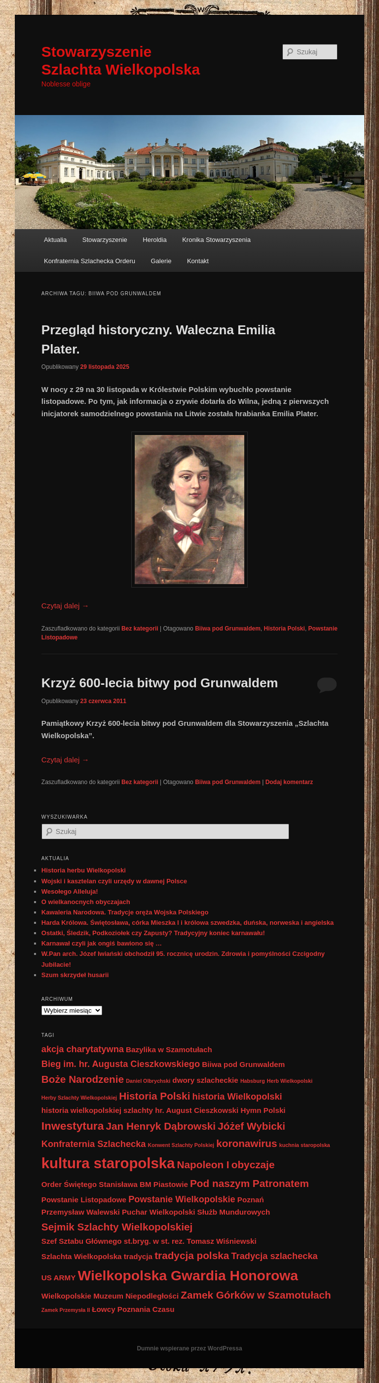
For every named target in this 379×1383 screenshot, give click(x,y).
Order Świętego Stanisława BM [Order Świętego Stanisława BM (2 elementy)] (96, 1184)
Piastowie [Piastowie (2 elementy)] (170, 1184)
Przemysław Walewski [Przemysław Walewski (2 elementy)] (80, 1212)
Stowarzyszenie (104, 239)
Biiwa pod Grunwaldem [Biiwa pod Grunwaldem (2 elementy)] (243, 1064)
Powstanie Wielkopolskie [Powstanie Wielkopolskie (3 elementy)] (181, 1199)
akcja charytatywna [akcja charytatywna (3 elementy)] (82, 1049)
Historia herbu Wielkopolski (83, 870)
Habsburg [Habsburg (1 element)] (252, 1081)
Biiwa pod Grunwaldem (228, 628)
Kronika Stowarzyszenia (216, 239)
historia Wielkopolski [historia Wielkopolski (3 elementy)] (237, 1096)
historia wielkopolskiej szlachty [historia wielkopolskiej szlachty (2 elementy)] (97, 1110)
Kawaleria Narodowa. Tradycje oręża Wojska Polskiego (125, 912)
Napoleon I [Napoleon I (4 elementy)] (203, 1164)
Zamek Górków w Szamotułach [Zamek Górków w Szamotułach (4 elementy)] (256, 1295)
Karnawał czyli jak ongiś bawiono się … (101, 943)
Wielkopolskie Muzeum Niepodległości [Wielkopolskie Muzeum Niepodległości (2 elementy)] (110, 1296)
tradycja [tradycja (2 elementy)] (138, 1256)
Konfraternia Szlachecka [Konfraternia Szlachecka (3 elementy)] (93, 1144)
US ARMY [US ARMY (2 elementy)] (58, 1277)
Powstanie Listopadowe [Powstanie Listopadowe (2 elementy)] (83, 1199)
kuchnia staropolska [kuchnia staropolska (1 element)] (304, 1145)
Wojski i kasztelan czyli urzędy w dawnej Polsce (114, 881)
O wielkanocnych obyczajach (85, 902)
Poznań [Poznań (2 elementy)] (250, 1199)
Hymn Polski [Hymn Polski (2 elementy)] (262, 1110)
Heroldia (154, 239)
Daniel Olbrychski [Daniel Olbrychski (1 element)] (148, 1081)
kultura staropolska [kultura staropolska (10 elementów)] (108, 1163)
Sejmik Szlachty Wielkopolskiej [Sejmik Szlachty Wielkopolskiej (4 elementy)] (117, 1226)
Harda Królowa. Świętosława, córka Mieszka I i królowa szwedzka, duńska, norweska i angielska (187, 922)
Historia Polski (284, 628)
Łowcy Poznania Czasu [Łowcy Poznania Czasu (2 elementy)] (133, 1309)
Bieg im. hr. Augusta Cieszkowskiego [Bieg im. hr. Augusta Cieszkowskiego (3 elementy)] (120, 1064)
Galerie (161, 261)
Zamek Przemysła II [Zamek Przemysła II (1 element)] (65, 1310)
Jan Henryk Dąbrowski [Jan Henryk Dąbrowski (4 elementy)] (161, 1126)
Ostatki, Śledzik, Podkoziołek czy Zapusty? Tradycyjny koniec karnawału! (153, 933)
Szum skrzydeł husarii (75, 975)
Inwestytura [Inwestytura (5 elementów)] (72, 1125)
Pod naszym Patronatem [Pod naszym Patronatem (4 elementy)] (249, 1183)
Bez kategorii (139, 628)
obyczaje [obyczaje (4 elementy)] (253, 1164)
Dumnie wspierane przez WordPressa (189, 1348)
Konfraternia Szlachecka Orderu (89, 261)
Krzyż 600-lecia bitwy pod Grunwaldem (159, 682)
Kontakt (198, 261)
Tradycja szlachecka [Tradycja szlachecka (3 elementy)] (274, 1256)
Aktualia (55, 239)
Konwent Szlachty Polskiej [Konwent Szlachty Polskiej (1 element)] (181, 1145)
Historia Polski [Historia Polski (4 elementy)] (154, 1096)
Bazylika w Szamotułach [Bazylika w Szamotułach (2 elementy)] (169, 1049)
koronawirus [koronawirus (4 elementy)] (246, 1143)
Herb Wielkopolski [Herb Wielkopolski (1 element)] (289, 1081)
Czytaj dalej (65, 605)
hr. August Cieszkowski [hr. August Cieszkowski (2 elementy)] (196, 1110)
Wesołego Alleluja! (69, 891)
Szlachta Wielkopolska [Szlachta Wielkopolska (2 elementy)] (81, 1256)
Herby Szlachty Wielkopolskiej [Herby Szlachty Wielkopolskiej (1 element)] (79, 1098)
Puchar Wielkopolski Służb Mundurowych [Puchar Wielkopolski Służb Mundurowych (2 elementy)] (196, 1212)
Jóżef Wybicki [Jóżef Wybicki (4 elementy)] (251, 1126)
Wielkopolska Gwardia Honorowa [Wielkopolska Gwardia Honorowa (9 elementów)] (187, 1275)
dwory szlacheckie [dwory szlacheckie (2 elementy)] (205, 1080)
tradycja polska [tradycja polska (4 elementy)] (191, 1255)
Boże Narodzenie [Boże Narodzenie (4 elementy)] (82, 1079)
